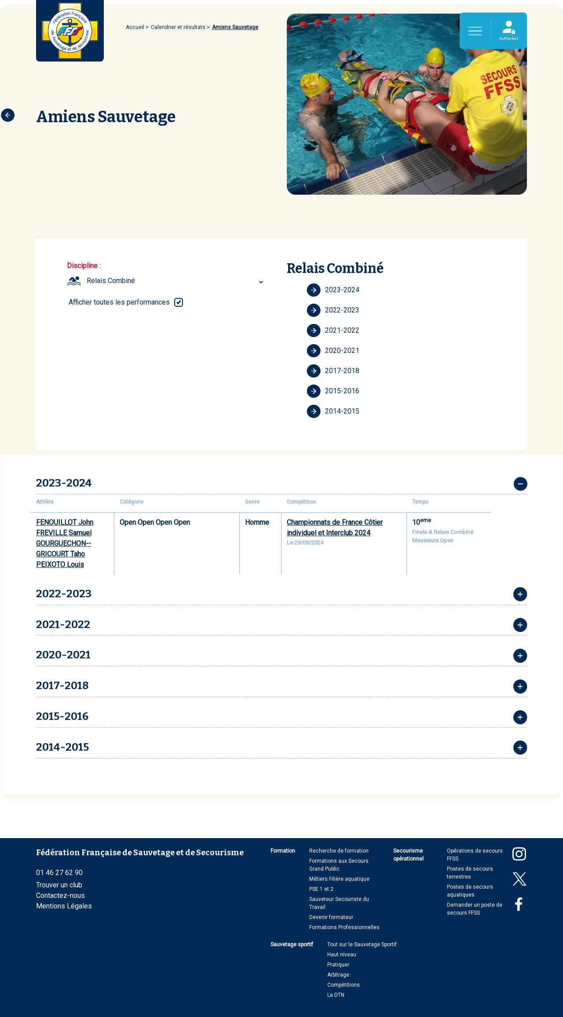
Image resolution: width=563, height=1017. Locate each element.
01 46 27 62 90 (59, 872)
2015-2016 (333, 391)
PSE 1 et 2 (321, 889)
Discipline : (84, 266)
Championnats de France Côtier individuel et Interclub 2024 (335, 527)
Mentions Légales (64, 906)
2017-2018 (333, 371)
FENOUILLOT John (64, 522)
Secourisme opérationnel (408, 855)
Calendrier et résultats (178, 27)
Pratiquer (338, 965)
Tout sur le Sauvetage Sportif (362, 944)
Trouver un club (59, 885)
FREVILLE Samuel (63, 533)
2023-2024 (333, 290)
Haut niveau (341, 955)
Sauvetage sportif (292, 944)
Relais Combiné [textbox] (111, 280)
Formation (283, 851)
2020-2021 (333, 351)
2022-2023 (333, 310)
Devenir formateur (331, 917)
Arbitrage (338, 975)
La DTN (335, 995)
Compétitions (343, 985)
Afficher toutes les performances (119, 302)
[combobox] (176, 280)
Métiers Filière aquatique (339, 879)
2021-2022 (333, 330)
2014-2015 (333, 411)
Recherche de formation (339, 851)
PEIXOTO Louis (60, 564)
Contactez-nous (60, 895)
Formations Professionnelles (344, 927)
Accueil (135, 27)
